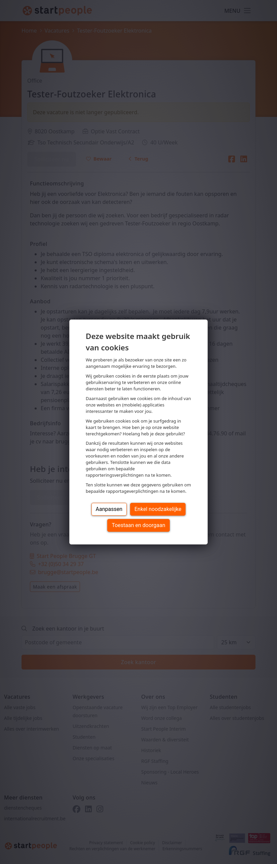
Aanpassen (109, 509)
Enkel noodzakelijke (157, 509)
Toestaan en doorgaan (138, 525)
